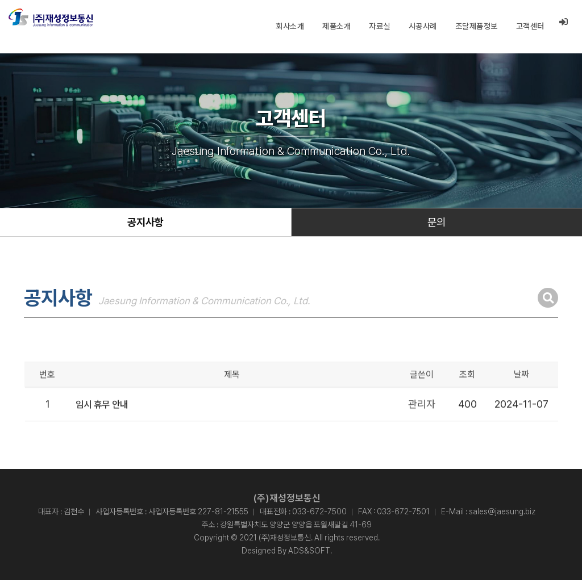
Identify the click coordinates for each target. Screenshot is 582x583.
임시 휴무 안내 (106, 427)
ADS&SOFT (309, 553)
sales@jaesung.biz (502, 514)
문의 (436, 223)
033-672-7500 (319, 514)
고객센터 (530, 26)
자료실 (379, 26)
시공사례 (422, 26)
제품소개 (336, 26)
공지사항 (145, 223)
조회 (467, 397)
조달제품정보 (476, 26)
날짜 (521, 397)
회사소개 (289, 26)
